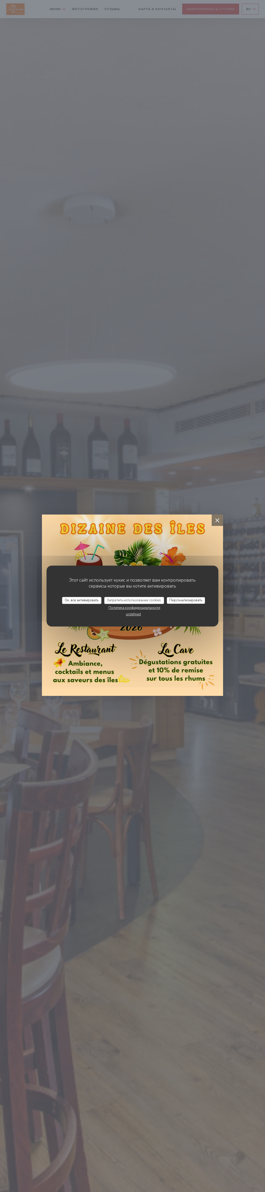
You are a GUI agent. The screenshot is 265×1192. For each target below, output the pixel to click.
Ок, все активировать (81, 600)
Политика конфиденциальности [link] (134, 607)
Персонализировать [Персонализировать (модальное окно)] (185, 600)
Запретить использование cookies (134, 600)
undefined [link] (133, 614)
